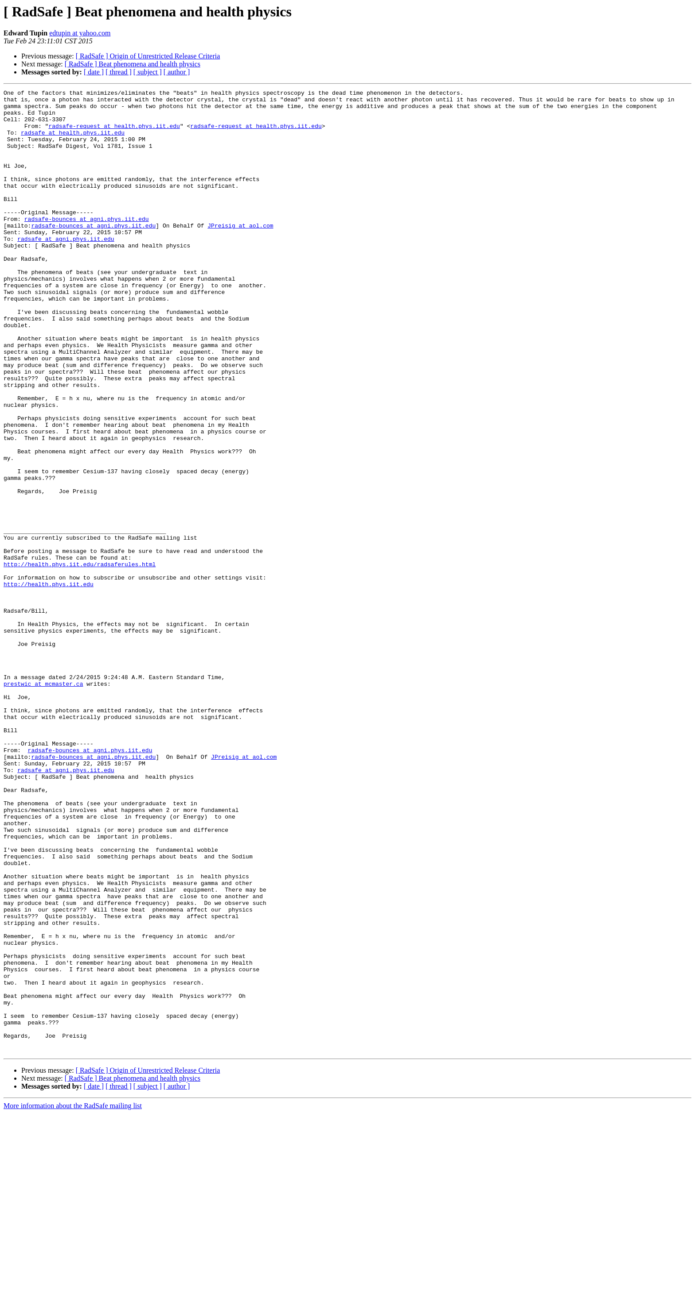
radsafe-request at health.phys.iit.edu (114, 134)
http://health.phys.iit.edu (49, 684)
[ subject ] (147, 72)
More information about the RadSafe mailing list (73, 1298)
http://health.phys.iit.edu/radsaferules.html (80, 660)
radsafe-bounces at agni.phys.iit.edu (86, 245)
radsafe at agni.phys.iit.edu (65, 269)
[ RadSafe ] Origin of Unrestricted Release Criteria (148, 56)
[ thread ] (118, 72)
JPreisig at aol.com (240, 253)
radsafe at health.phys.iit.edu (73, 142)
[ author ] (177, 72)
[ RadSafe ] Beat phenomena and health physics (132, 64)
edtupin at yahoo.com (79, 33)
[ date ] (94, 72)
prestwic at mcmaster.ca (43, 803)
